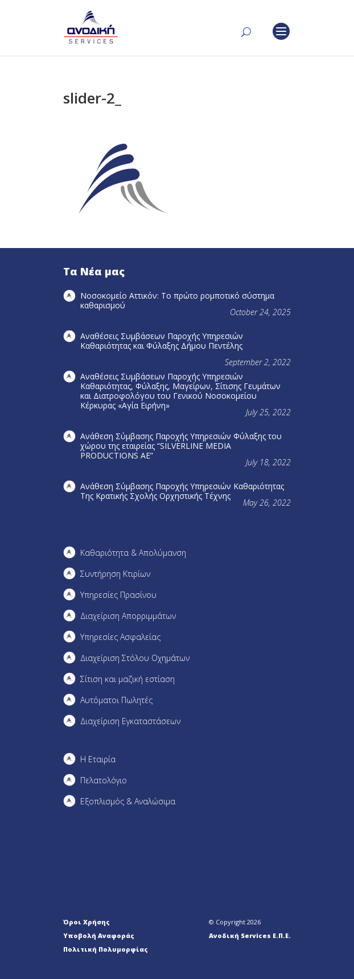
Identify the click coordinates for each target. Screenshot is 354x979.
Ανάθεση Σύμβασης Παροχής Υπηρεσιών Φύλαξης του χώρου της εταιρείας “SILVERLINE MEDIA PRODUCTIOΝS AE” (181, 446)
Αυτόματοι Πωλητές (116, 700)
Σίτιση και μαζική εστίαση (127, 679)
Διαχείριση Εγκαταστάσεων (130, 721)
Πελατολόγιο (103, 780)
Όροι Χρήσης (86, 922)
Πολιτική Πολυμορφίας (105, 949)
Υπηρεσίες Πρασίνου (118, 594)
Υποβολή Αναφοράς (98, 935)
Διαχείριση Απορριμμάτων (128, 615)
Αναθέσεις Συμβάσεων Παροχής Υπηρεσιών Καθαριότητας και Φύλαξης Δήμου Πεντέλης (161, 341)
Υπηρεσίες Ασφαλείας (120, 636)
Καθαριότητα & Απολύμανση (133, 552)
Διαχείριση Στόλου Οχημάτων (135, 657)
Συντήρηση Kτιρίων (115, 573)
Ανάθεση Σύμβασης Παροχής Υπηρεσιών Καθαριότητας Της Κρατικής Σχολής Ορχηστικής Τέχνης (182, 491)
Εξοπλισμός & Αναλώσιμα (127, 801)
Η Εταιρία (98, 759)
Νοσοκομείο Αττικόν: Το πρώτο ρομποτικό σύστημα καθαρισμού (177, 300)
